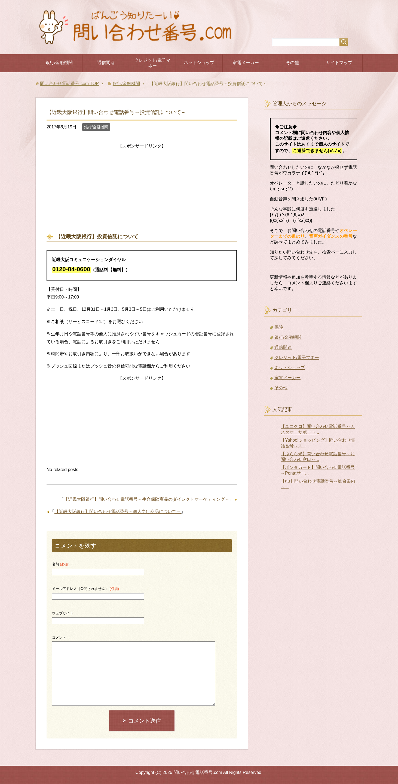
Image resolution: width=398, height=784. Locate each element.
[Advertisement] (142, 188)
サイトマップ (339, 62)
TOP (69, 83)
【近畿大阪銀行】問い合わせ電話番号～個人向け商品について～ (117, 511)
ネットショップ (199, 62)
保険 (278, 327)
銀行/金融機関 (59, 62)
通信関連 (106, 62)
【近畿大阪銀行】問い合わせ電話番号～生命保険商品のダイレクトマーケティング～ (146, 499)
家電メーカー (246, 62)
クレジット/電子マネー (152, 63)
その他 (292, 62)
